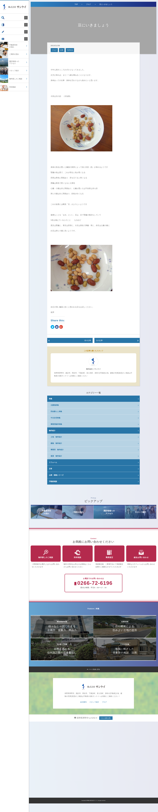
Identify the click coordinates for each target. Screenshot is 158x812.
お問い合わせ (8, 42)
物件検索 (6, 17)
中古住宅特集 (55, 418)
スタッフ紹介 (94, 710)
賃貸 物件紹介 (56, 456)
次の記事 (99, 340)
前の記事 (87, 340)
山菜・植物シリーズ (56, 475)
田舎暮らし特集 (56, 411)
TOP (76, 4)
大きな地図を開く (106, 726)
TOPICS (70, 50)
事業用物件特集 (56, 424)
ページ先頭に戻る (93, 678)
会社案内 (6, 26)
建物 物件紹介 (56, 443)
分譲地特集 (55, 405)
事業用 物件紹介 (57, 450)
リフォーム (53, 462)
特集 (50, 399)
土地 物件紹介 (56, 437)
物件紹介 (52, 430)
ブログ (6, 34)
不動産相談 (53, 481)
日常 (61, 50)
